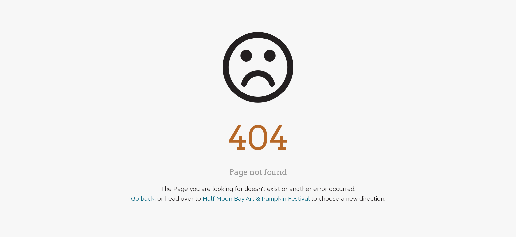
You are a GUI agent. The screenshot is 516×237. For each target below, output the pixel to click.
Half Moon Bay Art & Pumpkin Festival (256, 198)
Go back (142, 198)
